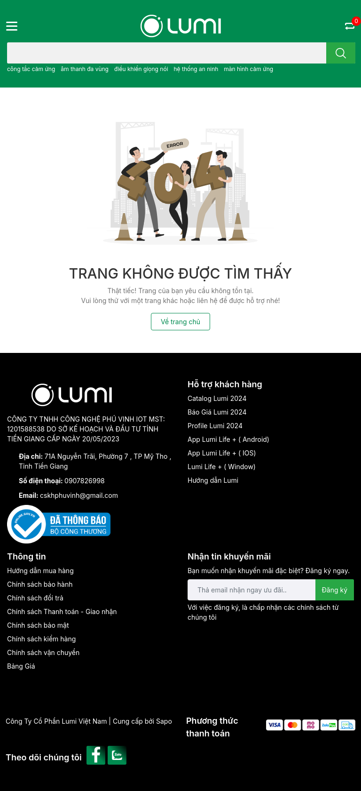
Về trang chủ (180, 322)
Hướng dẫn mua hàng (40, 571)
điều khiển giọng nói (141, 68)
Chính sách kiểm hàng (41, 639)
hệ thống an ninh (195, 68)
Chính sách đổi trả (35, 598)
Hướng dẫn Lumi (213, 480)
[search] (340, 53)
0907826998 (84, 481)
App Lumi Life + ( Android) (228, 439)
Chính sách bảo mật (38, 625)
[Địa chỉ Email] (271, 589)
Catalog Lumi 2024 (217, 398)
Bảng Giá (21, 666)
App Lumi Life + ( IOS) (222, 453)
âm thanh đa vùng (85, 68)
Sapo (164, 721)
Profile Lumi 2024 (215, 426)
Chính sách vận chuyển (43, 652)
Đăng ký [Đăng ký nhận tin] (335, 590)
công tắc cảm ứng (31, 68)
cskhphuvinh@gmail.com (79, 495)
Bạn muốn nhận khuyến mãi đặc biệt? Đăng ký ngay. (269, 571)
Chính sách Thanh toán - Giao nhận (62, 611)
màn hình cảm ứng (248, 68)
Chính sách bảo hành (39, 584)
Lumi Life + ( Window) (222, 467)
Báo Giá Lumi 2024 (217, 412)
